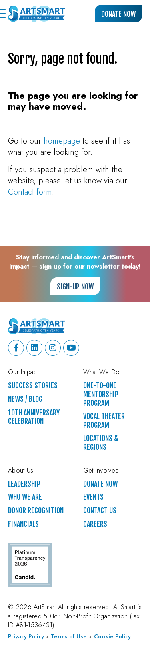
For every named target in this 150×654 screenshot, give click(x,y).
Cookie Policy (112, 636)
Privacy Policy (26, 636)
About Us (21, 470)
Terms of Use (69, 636)
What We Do (101, 372)
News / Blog (25, 399)
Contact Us (99, 510)
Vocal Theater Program (104, 420)
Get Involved (101, 470)
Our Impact (23, 372)
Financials (23, 524)
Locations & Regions (100, 442)
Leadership (24, 484)
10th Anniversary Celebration (34, 417)
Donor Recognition (36, 510)
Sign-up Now (75, 286)
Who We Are (25, 497)
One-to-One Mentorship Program (100, 394)
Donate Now (118, 14)
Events (93, 497)
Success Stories (33, 385)
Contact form (30, 192)
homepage (62, 141)
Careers (95, 524)
